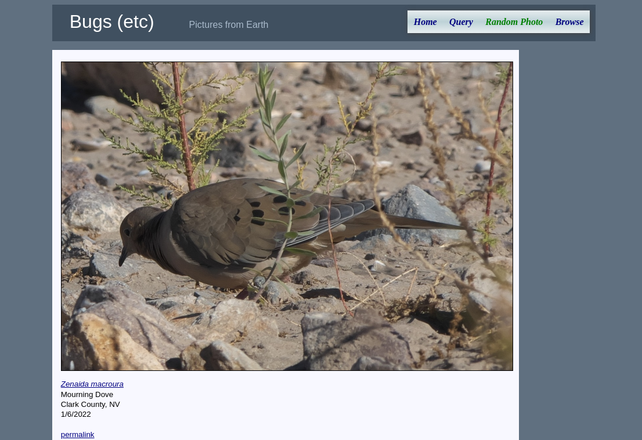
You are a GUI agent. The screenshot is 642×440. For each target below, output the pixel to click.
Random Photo (514, 22)
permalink (78, 434)
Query (461, 22)
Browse (570, 22)
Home (425, 22)
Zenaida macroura (92, 384)
